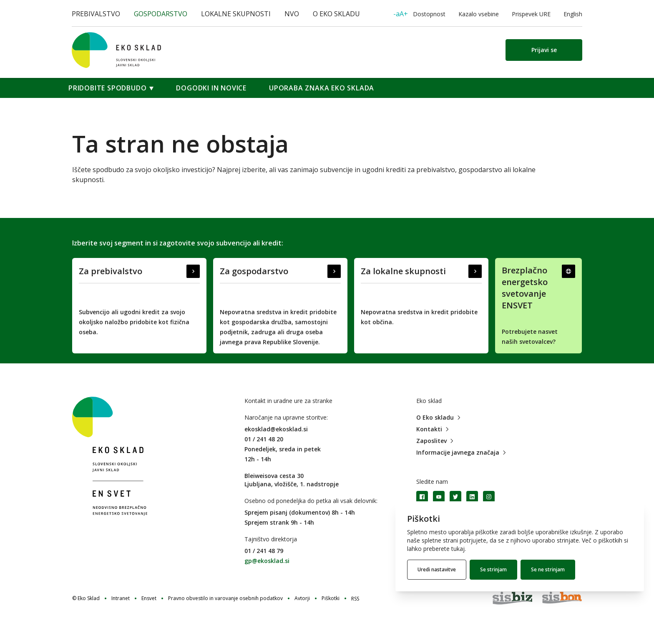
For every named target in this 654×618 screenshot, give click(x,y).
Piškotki (331, 598)
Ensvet (148, 598)
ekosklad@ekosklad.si (276, 429)
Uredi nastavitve (437, 569)
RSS (355, 598)
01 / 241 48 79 (263, 551)
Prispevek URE (531, 14)
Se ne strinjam (548, 569)
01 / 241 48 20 (263, 439)
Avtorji (302, 598)
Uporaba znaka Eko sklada (321, 88)
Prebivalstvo (96, 13)
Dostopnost (419, 13)
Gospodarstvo (160, 13)
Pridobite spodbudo (107, 88)
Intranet (120, 598)
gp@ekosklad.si (266, 561)
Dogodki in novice (211, 88)
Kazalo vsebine (478, 14)
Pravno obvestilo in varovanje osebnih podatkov (225, 598)
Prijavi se (544, 50)
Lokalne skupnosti (236, 13)
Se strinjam (493, 569)
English (572, 14)
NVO (291, 13)
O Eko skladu (336, 13)
